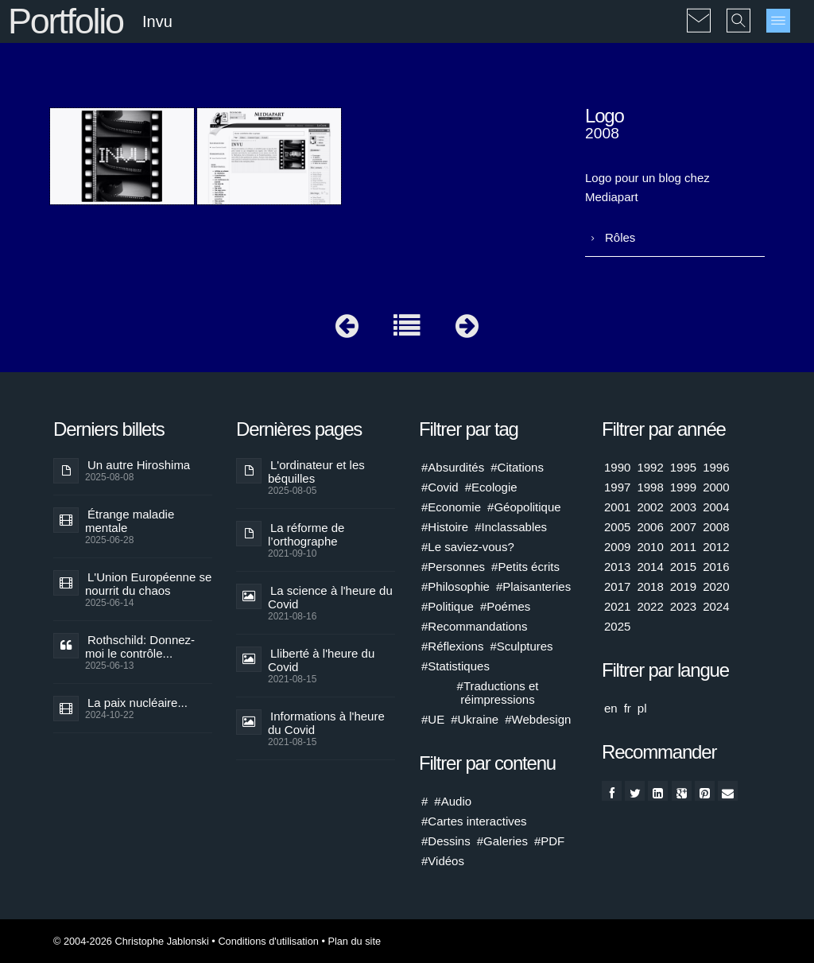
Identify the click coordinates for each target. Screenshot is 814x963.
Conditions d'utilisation (268, 941)
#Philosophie (455, 586)
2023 (683, 606)
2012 (716, 546)
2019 (683, 586)
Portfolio (65, 21)
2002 (650, 507)
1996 (716, 467)
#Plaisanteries (533, 586)
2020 (716, 586)
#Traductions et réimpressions (498, 692)
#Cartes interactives (474, 821)
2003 (683, 507)
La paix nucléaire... (137, 702)
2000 (716, 487)
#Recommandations (474, 626)
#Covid (440, 487)
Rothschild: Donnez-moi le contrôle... (140, 646)
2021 (617, 606)
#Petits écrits (525, 566)
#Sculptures (521, 646)
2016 (716, 566)
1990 (617, 467)
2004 (716, 507)
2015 (683, 566)
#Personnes (453, 566)
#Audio (452, 801)
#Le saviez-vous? (467, 546)
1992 (650, 467)
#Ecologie (491, 487)
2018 (650, 586)
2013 (617, 566)
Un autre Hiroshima (138, 465)
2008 (716, 527)
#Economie (451, 507)
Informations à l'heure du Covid (326, 722)
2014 (650, 566)
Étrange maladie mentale (129, 520)
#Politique (447, 606)
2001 (617, 507)
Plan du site (354, 941)
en (611, 708)
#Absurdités (452, 467)
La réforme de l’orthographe (306, 534)
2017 (617, 586)
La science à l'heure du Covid (330, 597)
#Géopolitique (524, 507)
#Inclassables (511, 527)
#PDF (549, 841)
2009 (617, 546)
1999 (683, 487)
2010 (650, 546)
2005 (617, 527)
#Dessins (446, 841)
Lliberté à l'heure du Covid (321, 660)
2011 (683, 546)
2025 (617, 626)
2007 (683, 527)
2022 (650, 606)
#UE (432, 719)
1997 (617, 487)
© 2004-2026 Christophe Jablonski (131, 941)
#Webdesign (538, 719)
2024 (716, 606)
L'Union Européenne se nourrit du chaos (148, 583)
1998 (650, 487)
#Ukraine (474, 719)
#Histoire (444, 527)
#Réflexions (452, 646)
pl (642, 708)
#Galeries (502, 841)
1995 (683, 467)
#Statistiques (455, 666)
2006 (650, 527)
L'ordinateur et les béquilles (316, 471)
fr (627, 708)
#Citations (517, 467)
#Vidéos (442, 861)
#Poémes (505, 606)
